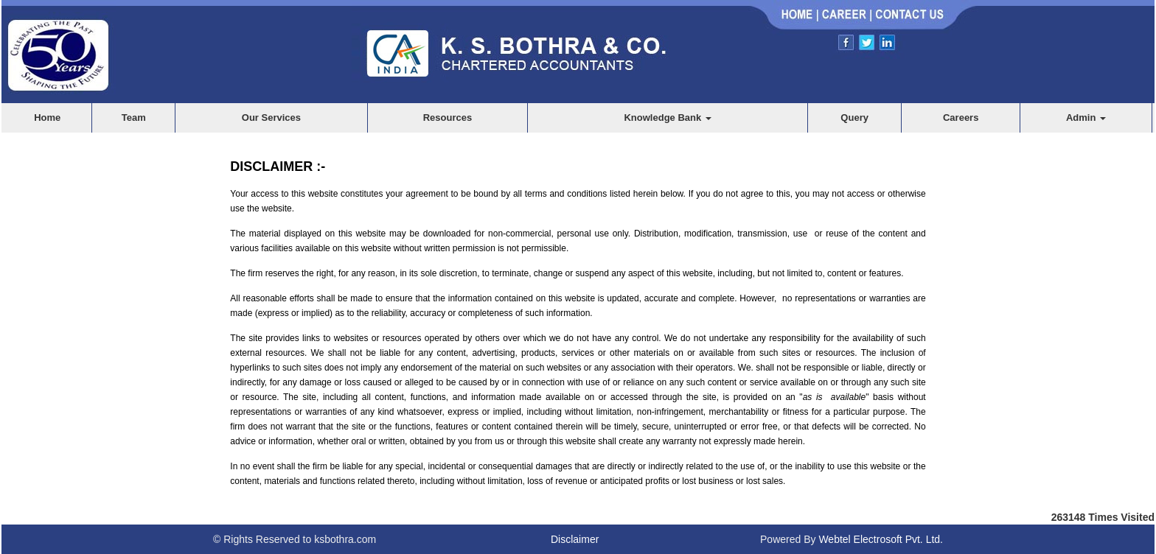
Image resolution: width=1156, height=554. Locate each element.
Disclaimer (575, 539)
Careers (960, 117)
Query (854, 117)
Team (134, 117)
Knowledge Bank (667, 117)
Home (47, 117)
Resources (447, 117)
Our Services (271, 117)
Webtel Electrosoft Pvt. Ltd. (880, 539)
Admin (1086, 117)
